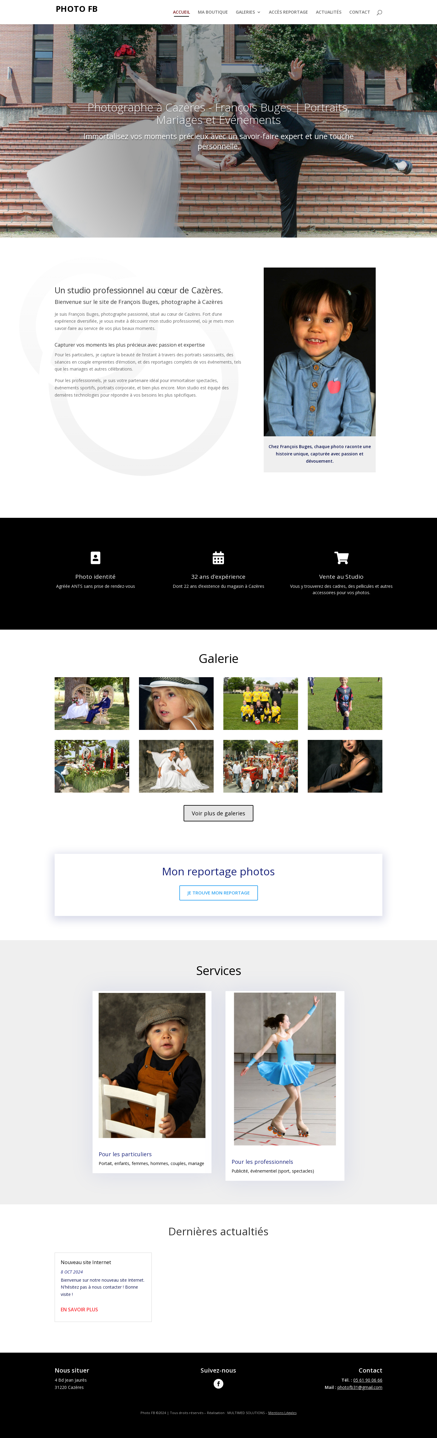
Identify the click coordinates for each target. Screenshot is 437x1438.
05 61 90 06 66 (367, 1380)
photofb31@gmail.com (359, 1387)
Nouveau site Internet (86, 1262)
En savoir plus (79, 1309)
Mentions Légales (282, 1412)
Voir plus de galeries (218, 813)
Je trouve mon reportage (219, 893)
